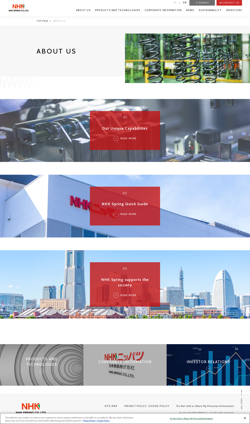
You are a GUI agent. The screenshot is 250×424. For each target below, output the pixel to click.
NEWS (190, 10)
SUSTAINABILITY (210, 10)
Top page (42, 20)
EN (185, 2)
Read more (124, 214)
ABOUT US (83, 10)
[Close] (244, 418)
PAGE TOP (241, 399)
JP (175, 2)
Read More (124, 138)
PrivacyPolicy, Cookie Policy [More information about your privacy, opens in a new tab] (96, 420)
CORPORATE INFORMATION (163, 10)
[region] (125, 418)
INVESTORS (234, 10)
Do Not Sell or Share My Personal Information (205, 406)
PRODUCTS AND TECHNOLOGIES (117, 10)
